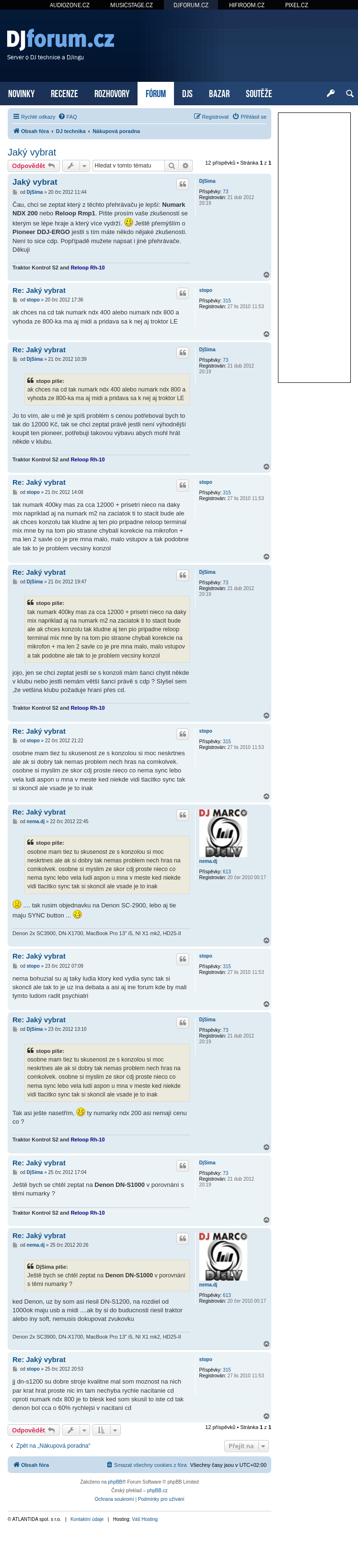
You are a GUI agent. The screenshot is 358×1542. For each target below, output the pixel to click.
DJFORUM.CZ (190, 5)
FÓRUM (156, 93)
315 (227, 300)
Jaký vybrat (32, 152)
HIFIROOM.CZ (247, 5)
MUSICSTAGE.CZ (131, 5)
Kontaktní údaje (87, 1519)
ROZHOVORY (111, 93)
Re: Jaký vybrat (39, 290)
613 (227, 871)
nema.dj (208, 861)
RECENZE (64, 93)
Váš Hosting (145, 1519)
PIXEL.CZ (296, 5)
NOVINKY (21, 93)
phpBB (115, 1482)
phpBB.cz (157, 1490)
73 (225, 191)
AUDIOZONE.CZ (70, 5)
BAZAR (219, 93)
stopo (205, 290)
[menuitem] (67, 117)
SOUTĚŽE (259, 93)
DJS (187, 93)
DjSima (207, 181)
